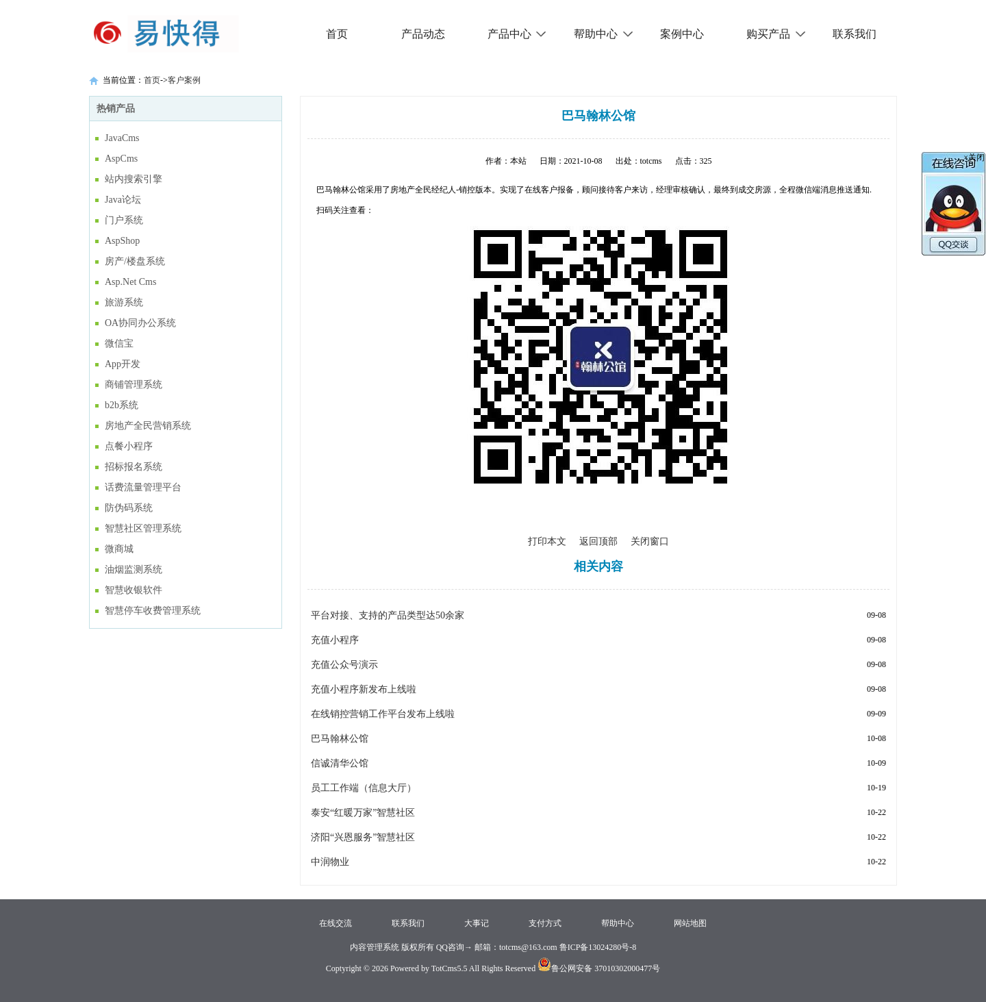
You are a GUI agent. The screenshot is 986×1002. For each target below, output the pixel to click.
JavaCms (122, 138)
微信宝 (119, 343)
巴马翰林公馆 (339, 739)
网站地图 (690, 923)
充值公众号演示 (344, 665)
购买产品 (776, 34)
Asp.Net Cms (130, 282)
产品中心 (517, 34)
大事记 (476, 923)
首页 (337, 34)
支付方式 (545, 923)
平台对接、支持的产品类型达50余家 (387, 615)
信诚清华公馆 (339, 763)
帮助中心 (603, 34)
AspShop (122, 241)
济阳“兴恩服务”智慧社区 (363, 837)
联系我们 (854, 34)
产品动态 (423, 34)
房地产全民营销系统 (148, 426)
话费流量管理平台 (143, 487)
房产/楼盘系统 (135, 261)
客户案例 (184, 80)
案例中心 (682, 34)
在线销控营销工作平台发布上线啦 (383, 714)
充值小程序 (335, 640)
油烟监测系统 (133, 569)
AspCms (121, 158)
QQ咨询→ (453, 947)
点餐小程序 (129, 446)
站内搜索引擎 (133, 179)
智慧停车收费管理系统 (153, 610)
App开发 (122, 364)
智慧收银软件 (133, 590)
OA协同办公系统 (140, 323)
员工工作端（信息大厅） (363, 788)
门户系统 (124, 220)
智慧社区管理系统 (143, 528)
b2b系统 (121, 405)
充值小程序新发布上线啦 (363, 689)
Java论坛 (123, 200)
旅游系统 (124, 302)
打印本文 (547, 541)
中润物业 (330, 862)
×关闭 (974, 157)
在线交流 (335, 923)
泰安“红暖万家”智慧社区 (363, 812)
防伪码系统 (129, 508)
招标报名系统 (133, 467)
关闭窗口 (650, 541)
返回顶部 (598, 541)
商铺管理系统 (133, 384)
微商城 (119, 549)
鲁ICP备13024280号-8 (598, 947)
